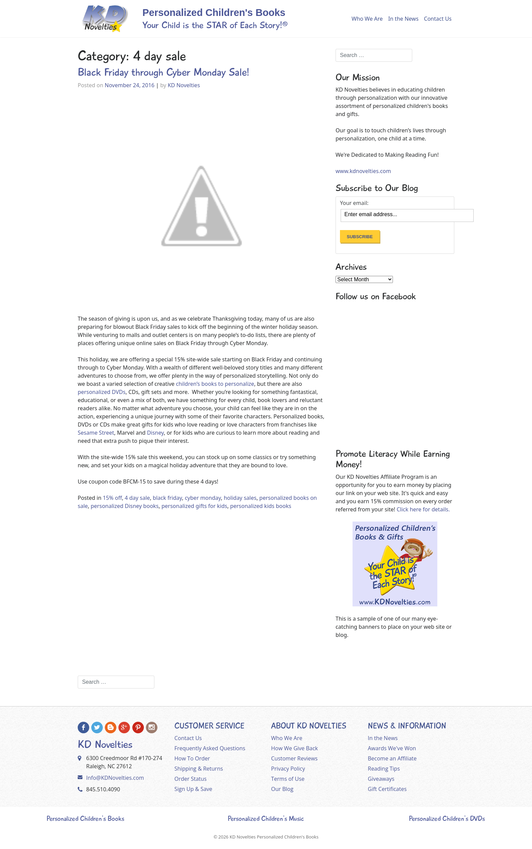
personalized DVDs (102, 392)
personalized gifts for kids (194, 506)
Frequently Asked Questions (209, 748)
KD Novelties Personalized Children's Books (274, 837)
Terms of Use (287, 778)
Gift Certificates (387, 789)
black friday (167, 498)
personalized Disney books (124, 506)
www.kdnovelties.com (363, 171)
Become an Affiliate (392, 758)
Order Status (190, 778)
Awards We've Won (392, 748)
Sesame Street (96, 432)
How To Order (192, 758)
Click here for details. (423, 509)
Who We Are (367, 18)
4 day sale (137, 498)
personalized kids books (260, 506)
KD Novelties (184, 85)
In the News (403, 18)
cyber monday (203, 498)
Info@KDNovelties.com (115, 777)
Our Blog (282, 789)
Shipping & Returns (198, 768)
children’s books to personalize (214, 384)
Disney (155, 432)
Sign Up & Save (193, 789)
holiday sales (240, 498)
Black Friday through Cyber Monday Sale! (163, 72)
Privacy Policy (288, 768)
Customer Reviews (294, 758)
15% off (112, 498)
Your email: (354, 203)
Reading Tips (384, 768)
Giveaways (381, 778)
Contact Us (438, 18)
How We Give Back (294, 748)
